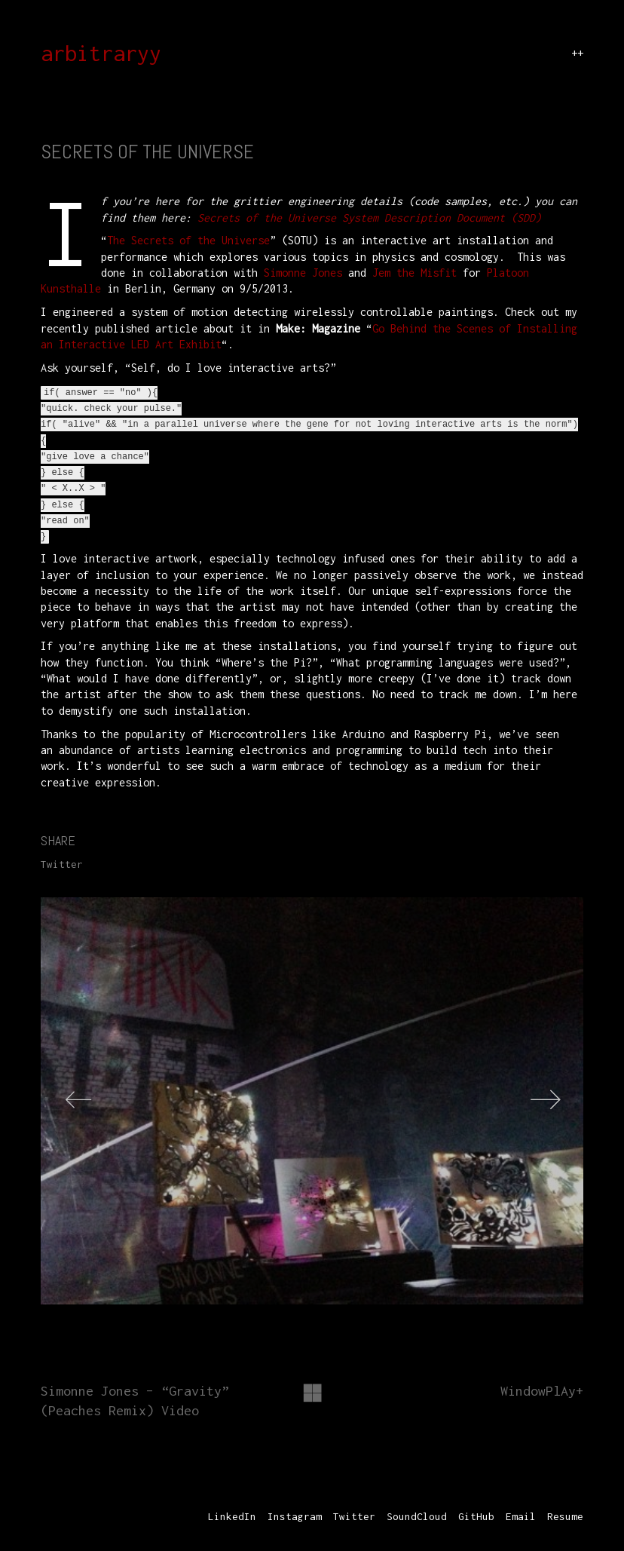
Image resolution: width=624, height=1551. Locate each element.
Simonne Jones (303, 272)
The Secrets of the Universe (188, 240)
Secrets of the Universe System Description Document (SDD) (369, 217)
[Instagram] (295, 1517)
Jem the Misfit (414, 272)
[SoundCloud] (417, 1517)
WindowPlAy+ (541, 1391)
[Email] (521, 1517)
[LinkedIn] (232, 1517)
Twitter (62, 864)
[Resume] (565, 1517)
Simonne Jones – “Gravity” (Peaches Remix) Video (135, 1401)
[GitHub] (476, 1517)
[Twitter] (354, 1517)
